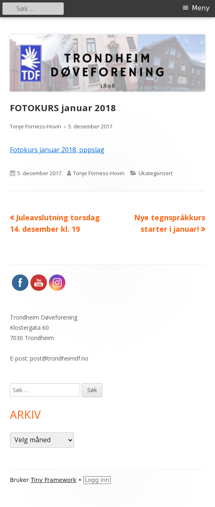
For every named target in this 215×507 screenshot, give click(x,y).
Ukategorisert (156, 173)
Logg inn (97, 480)
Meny (201, 8)
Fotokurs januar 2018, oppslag (57, 149)
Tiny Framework (53, 480)
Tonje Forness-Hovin (35, 126)
